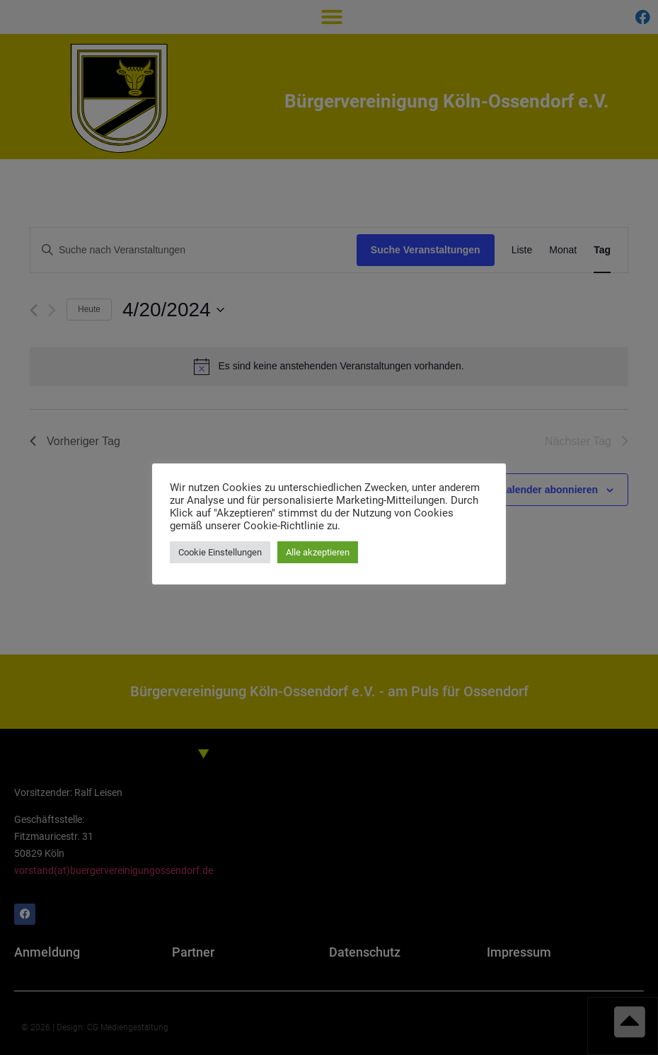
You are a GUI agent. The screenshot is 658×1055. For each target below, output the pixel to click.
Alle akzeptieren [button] (318, 552)
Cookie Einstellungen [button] (220, 552)
